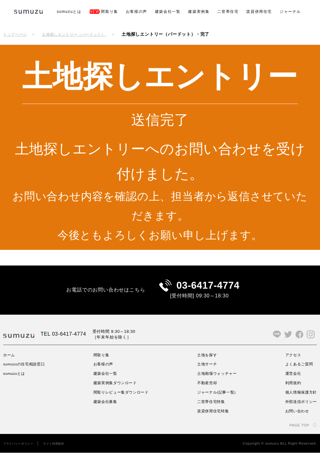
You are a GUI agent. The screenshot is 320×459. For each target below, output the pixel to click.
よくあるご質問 (296, 370)
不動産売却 (206, 388)
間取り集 (103, 11)
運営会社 (289, 379)
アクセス (289, 361)
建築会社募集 (105, 407)
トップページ (17, 34)
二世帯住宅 (227, 11)
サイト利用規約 (63, 449)
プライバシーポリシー (21, 449)
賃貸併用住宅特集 (213, 417)
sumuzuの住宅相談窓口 (28, 370)
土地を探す (206, 361)
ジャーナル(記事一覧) (217, 398)
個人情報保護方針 (298, 398)
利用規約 (289, 388)
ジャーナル (290, 11)
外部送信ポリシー (298, 407)
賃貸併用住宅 (259, 11)
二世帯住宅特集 (211, 407)
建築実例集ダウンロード (117, 388)
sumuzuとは (69, 11)
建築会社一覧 (168, 11)
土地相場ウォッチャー (218, 379)
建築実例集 (198, 11)
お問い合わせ (294, 417)
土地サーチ (206, 370)
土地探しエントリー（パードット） (84, 34)
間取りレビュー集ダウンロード (124, 398)
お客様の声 (136, 11)
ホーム (10, 361)
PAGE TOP (297, 431)
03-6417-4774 (208, 288)
